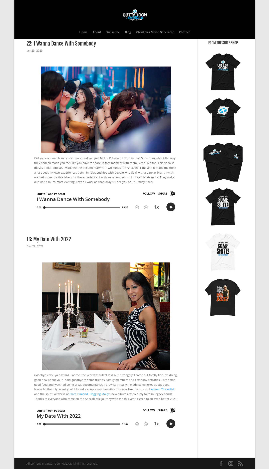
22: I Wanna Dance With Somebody (61, 43)
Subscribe (113, 32)
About (97, 32)
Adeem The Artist (162, 389)
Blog (128, 32)
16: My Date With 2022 (48, 239)
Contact (184, 32)
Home (83, 32)
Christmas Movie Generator (155, 32)
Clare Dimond (79, 394)
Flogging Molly (99, 394)
